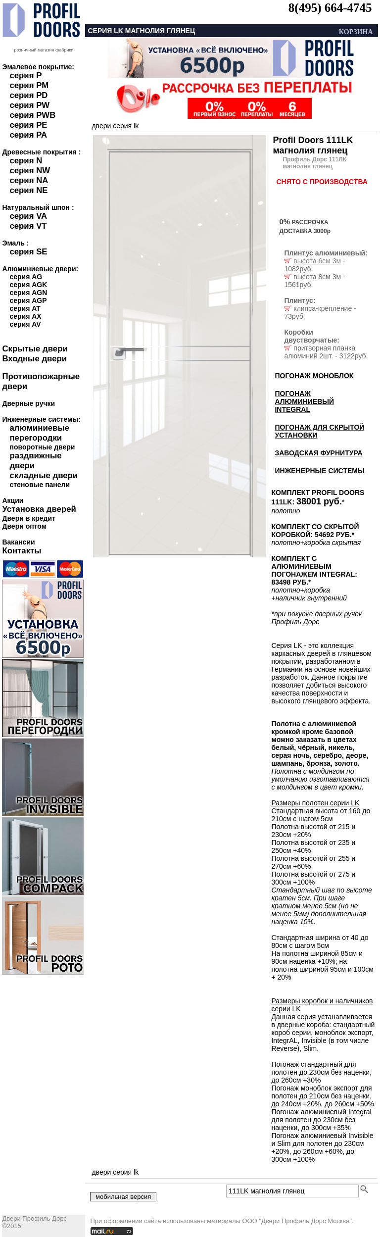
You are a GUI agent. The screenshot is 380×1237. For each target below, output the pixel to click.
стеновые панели (39, 485)
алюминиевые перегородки (39, 433)
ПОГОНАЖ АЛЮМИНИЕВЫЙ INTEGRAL (304, 401)
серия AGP (28, 300)
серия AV (25, 324)
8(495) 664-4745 (330, 7)
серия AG (25, 277)
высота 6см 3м (317, 261)
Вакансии (18, 542)
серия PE (28, 125)
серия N (25, 160)
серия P (25, 75)
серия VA (28, 216)
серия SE (28, 251)
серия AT (24, 308)
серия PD (28, 95)
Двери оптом (24, 526)
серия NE (28, 190)
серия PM (28, 85)
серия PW (29, 105)
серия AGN (28, 293)
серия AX (25, 316)
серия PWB (32, 115)
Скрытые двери (34, 348)
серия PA (28, 135)
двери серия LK (115, 126)
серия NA (28, 180)
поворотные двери (42, 447)
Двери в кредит (28, 518)
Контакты (21, 550)
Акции (12, 500)
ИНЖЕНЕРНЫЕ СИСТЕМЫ (319, 471)
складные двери (43, 475)
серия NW (29, 170)
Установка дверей (39, 509)
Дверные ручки (28, 403)
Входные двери (34, 358)
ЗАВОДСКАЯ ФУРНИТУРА (318, 453)
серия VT (28, 226)
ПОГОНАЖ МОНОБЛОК (314, 376)
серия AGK (28, 285)
